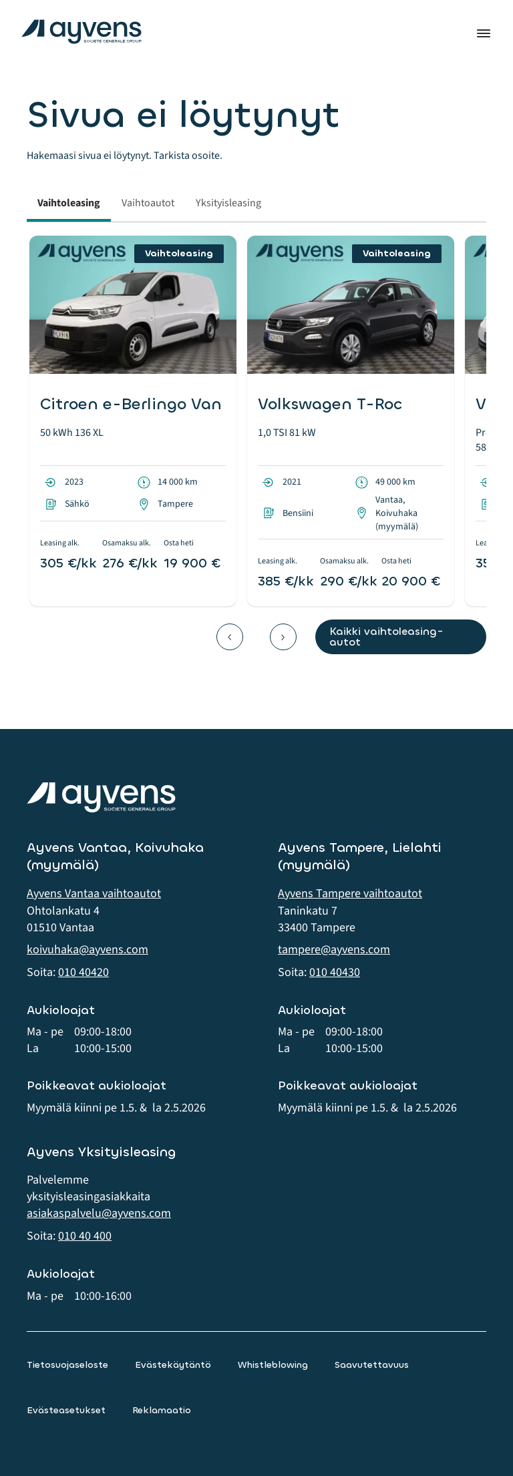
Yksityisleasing (228, 203)
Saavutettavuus (372, 1365)
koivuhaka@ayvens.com (87, 949)
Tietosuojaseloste (67, 1365)
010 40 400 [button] (85, 1236)
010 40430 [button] (334, 972)
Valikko (484, 33)
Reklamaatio (161, 1410)
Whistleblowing (273, 1365)
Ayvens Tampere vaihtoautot (350, 893)
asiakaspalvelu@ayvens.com (99, 1213)
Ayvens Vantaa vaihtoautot (94, 893)
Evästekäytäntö (173, 1365)
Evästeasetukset (66, 1410)
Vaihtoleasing (68, 203)
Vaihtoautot (148, 203)
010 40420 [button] (83, 972)
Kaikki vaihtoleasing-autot (386, 636)
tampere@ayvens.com (334, 949)
